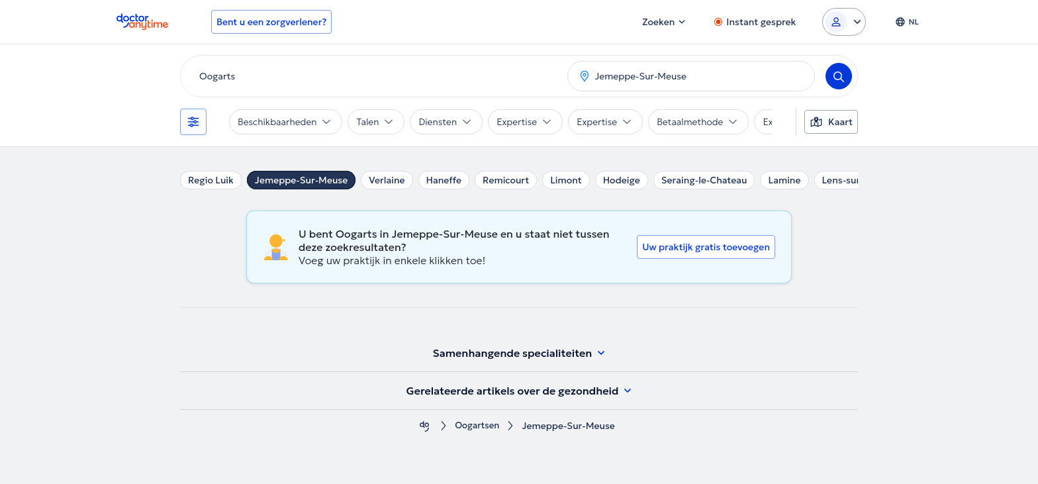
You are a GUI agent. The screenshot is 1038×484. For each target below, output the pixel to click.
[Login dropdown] (844, 22)
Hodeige (621, 180)
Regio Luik (211, 180)
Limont (566, 180)
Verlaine (386, 180)
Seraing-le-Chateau (704, 180)
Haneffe (444, 180)
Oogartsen (477, 426)
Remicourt (506, 180)
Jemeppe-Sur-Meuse (301, 180)
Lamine (784, 180)
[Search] (839, 76)
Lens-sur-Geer (853, 180)
